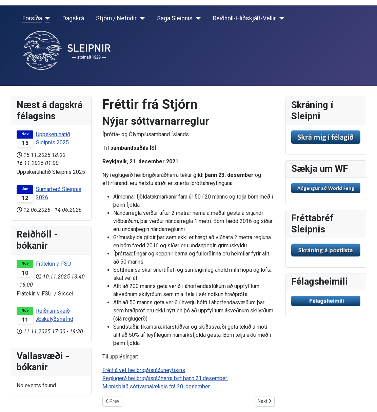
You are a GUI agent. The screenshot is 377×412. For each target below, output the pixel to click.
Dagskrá (73, 18)
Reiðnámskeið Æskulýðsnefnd (54, 315)
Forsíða (32, 18)
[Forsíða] (46, 18)
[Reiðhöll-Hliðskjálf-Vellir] (280, 18)
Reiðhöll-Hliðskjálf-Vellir (244, 18)
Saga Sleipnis (175, 18)
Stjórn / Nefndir (116, 18)
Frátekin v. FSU (53, 264)
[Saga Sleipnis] (197, 18)
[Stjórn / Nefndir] (141, 18)
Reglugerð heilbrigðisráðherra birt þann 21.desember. (165, 378)
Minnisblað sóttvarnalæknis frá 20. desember (156, 386)
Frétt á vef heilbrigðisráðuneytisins (143, 370)
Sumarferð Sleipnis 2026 (58, 193)
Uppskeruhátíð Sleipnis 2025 (53, 138)
